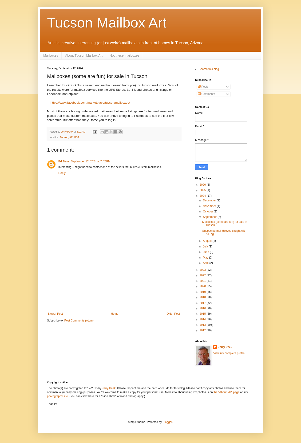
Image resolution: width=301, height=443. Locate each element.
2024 (203, 195)
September (210, 217)
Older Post (173, 313)
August (208, 241)
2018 (203, 297)
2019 (203, 292)
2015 (203, 313)
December (210, 200)
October (208, 211)
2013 (203, 324)
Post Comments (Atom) (79, 320)
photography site (57, 396)
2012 (203, 330)
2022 (203, 275)
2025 (203, 190)
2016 (203, 308)
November (210, 206)
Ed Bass (63, 161)
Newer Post (55, 313)
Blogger (167, 422)
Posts (203, 86)
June (206, 252)
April (206, 263)
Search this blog (209, 69)
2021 (203, 280)
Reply (62, 173)
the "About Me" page (226, 392)
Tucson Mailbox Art (106, 23)
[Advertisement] (114, 276)
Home (115, 313)
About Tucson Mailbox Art (84, 55)
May (206, 257)
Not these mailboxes (124, 55)
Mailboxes (50, 55)
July (206, 246)
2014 (203, 319)
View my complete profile (229, 353)
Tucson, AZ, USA (69, 137)
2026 (203, 184)
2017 (203, 303)
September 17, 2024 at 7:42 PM (90, 161)
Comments (206, 94)
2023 (203, 269)
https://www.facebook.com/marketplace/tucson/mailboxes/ (90, 102)
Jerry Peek (225, 347)
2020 (203, 286)
